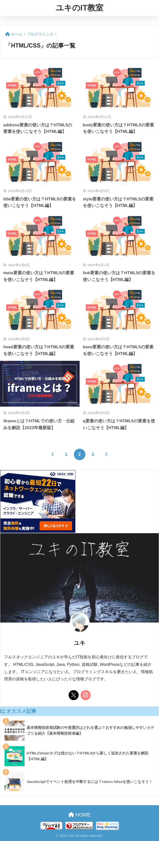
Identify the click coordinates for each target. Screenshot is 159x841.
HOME (79, 814)
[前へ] (53, 454)
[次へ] (106, 454)
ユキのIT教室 (79, 7)
